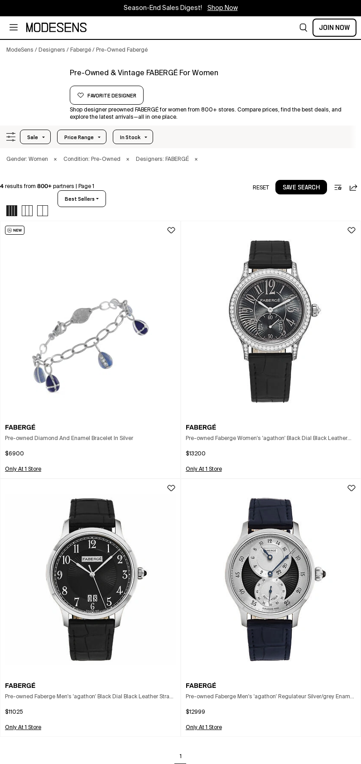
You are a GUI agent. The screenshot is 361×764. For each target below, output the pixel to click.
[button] (303, 27)
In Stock (130, 137)
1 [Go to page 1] (181, 756)
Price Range (79, 137)
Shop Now (222, 8)
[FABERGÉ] (34, 85)
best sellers (80, 199)
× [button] (55, 159)
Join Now (334, 27)
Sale (32, 137)
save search (301, 187)
